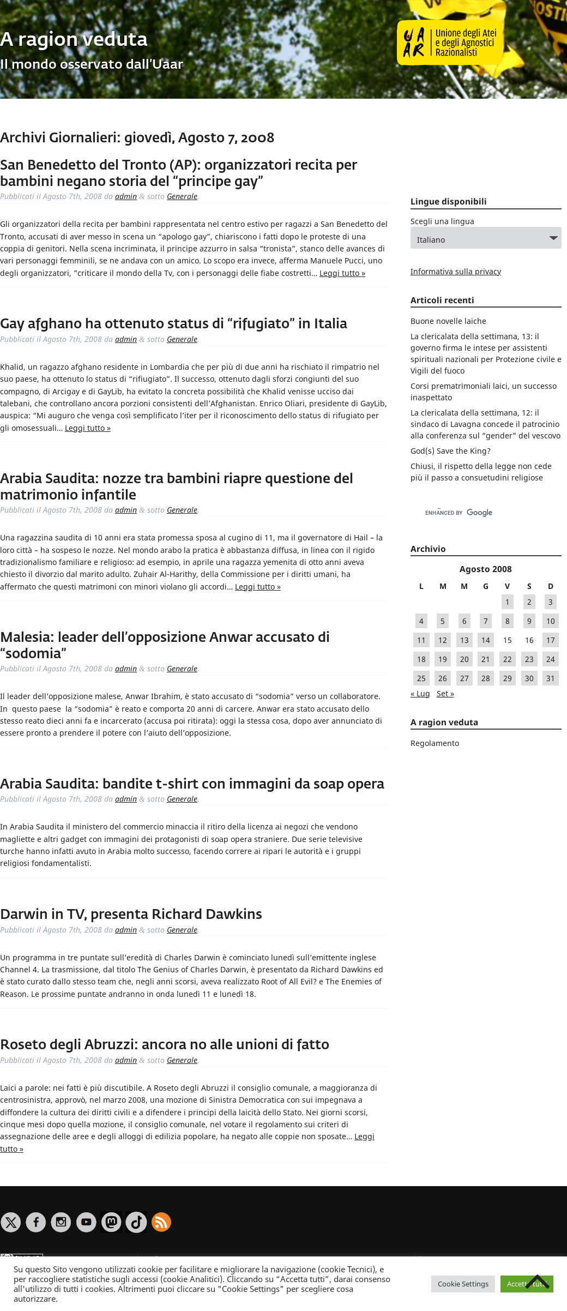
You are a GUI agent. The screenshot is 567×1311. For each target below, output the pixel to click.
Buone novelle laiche (448, 321)
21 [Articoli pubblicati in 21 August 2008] (485, 659)
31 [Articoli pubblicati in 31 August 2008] (550, 678)
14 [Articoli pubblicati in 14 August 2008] (485, 640)
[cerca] (474, 513)
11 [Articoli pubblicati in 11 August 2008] (421, 640)
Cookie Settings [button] (463, 1284)
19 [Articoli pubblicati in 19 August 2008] (442, 659)
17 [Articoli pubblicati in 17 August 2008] (550, 640)
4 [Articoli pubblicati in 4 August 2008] (421, 621)
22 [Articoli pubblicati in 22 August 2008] (507, 659)
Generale (182, 196)
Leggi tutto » (342, 273)
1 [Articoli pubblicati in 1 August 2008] (507, 602)
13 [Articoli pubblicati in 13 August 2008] (464, 640)
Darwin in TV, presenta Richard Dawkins (131, 915)
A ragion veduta (74, 40)
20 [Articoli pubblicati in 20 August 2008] (464, 659)
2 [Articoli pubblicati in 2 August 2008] (529, 602)
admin (126, 196)
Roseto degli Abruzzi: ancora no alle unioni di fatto (164, 1045)
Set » (445, 693)
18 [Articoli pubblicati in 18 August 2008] (421, 659)
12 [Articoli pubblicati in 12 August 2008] (442, 640)
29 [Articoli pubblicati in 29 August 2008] (507, 678)
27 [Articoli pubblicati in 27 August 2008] (464, 678)
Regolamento (435, 743)
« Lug (420, 693)
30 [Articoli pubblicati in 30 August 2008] (529, 678)
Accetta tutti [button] (527, 1284)
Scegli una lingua (442, 221)
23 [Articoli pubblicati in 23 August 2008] (529, 659)
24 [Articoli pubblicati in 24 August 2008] (550, 659)
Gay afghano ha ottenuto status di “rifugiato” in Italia (173, 324)
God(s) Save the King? (451, 451)
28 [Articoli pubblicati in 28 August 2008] (485, 678)
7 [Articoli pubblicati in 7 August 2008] (486, 621)
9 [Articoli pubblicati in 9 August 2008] (529, 621)
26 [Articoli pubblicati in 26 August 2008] (442, 678)
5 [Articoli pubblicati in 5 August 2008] (443, 621)
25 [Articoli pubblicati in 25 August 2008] (421, 678)
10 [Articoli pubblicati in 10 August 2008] (550, 621)
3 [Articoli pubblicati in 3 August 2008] (550, 602)
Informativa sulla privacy (456, 271)
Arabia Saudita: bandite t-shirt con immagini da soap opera (192, 784)
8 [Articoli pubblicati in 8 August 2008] (507, 621)
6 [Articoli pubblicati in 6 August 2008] (464, 621)
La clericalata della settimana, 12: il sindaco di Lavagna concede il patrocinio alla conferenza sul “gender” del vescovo (485, 424)
